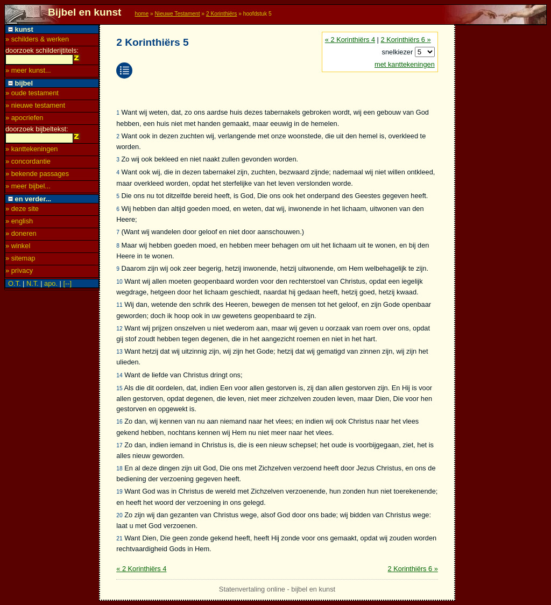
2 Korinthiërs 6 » (405, 40)
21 (119, 538)
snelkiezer (398, 52)
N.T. (32, 287)
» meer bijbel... (28, 189)
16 (119, 422)
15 (119, 388)
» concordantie (28, 164)
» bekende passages (37, 177)
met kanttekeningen (405, 64)
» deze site (22, 212)
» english (19, 224)
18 (119, 469)
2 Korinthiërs (221, 14)
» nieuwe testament (35, 107)
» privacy (19, 274)
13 (119, 352)
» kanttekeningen (31, 152)
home (142, 14)
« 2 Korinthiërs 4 (350, 40)
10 (119, 282)
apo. (51, 287)
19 (119, 492)
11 (119, 305)
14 (119, 375)
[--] (67, 287)
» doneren (21, 237)
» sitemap (20, 261)
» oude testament (32, 94)
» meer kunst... (28, 72)
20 (119, 515)
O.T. (14, 287)
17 (119, 445)
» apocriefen (24, 119)
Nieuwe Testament (177, 14)
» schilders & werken (37, 39)
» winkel (17, 249)
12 (119, 329)
